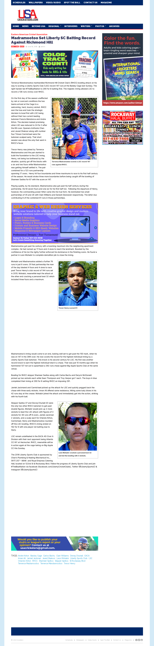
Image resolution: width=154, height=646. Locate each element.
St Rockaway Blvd (77, 561)
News (25, 26)
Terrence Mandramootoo (51, 563)
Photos (100, 26)
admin (43, 47)
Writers (86, 26)
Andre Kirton (23, 556)
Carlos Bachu (49, 556)
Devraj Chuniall (76, 556)
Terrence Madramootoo (28, 563)
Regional (54, 26)
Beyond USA (38, 26)
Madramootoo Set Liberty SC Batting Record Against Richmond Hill (53, 40)
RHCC (35, 561)
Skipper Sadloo (61, 561)
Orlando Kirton (24, 561)
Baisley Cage (36, 556)
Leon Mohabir (63, 558)
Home (16, 26)
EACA (87, 556)
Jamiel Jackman (34, 558)
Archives (114, 26)
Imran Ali (22, 558)
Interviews (70, 26)
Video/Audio (53, 2)
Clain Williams (62, 556)
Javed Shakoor (48, 558)
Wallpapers (36, 2)
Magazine (106, 2)
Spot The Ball (72, 2)
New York (14, 46)
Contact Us (90, 2)
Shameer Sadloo (46, 561)
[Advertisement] (93, 14)
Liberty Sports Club (78, 558)
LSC (90, 558)
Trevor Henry (69, 563)
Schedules (19, 2)
